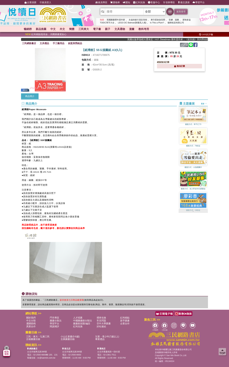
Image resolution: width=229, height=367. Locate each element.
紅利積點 (125, 317)
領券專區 (169, 2)
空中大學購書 (104, 323)
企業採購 (30, 2)
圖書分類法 (55, 320)
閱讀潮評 (54, 326)
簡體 (94, 29)
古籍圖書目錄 (33, 339)
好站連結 (101, 326)
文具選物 (163, 29)
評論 (184, 45)
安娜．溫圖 (174, 20)
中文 (65, 29)
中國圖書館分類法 (82, 320)
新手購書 (125, 320)
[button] (193, 211)
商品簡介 (29, 96)
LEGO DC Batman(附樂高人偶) (132, 22)
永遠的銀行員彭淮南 (138, 20)
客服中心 (154, 2)
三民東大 (112, 29)
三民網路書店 (29, 43)
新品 (49, 29)
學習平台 (199, 2)
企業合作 (125, 323)
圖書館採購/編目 (81, 323)
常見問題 (101, 320)
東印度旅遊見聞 (158, 20)
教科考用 (197, 29)
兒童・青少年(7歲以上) (107, 336)
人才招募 (78, 317)
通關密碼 (31, 323)
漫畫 (180, 29)
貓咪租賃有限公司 (176, 22)
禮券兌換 (101, 317)
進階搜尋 (181, 11)
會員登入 (45, 2)
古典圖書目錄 (68, 339)
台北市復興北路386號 (37, 351)
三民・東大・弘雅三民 (38, 336)
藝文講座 (184, 2)
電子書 (130, 29)
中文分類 (31, 320)
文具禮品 (44, 43)
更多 (204, 104)
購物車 (115, 2)
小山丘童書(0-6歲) (70, 336)
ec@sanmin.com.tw (46, 358)
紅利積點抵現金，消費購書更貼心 (45, 34)
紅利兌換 (139, 2)
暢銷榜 (30, 29)
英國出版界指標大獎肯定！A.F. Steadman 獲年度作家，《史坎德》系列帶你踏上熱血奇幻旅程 (172, 39)
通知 (126, 2)
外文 (80, 29)
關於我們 (31, 317)
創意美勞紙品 (75, 43)
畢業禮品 (100, 339)
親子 (146, 29)
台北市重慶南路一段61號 (108, 351)
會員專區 (101, 2)
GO (170, 11)
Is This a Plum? (157, 22)
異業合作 (31, 326)
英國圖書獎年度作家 (116, 20)
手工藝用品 (58, 43)
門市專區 (54, 317)
